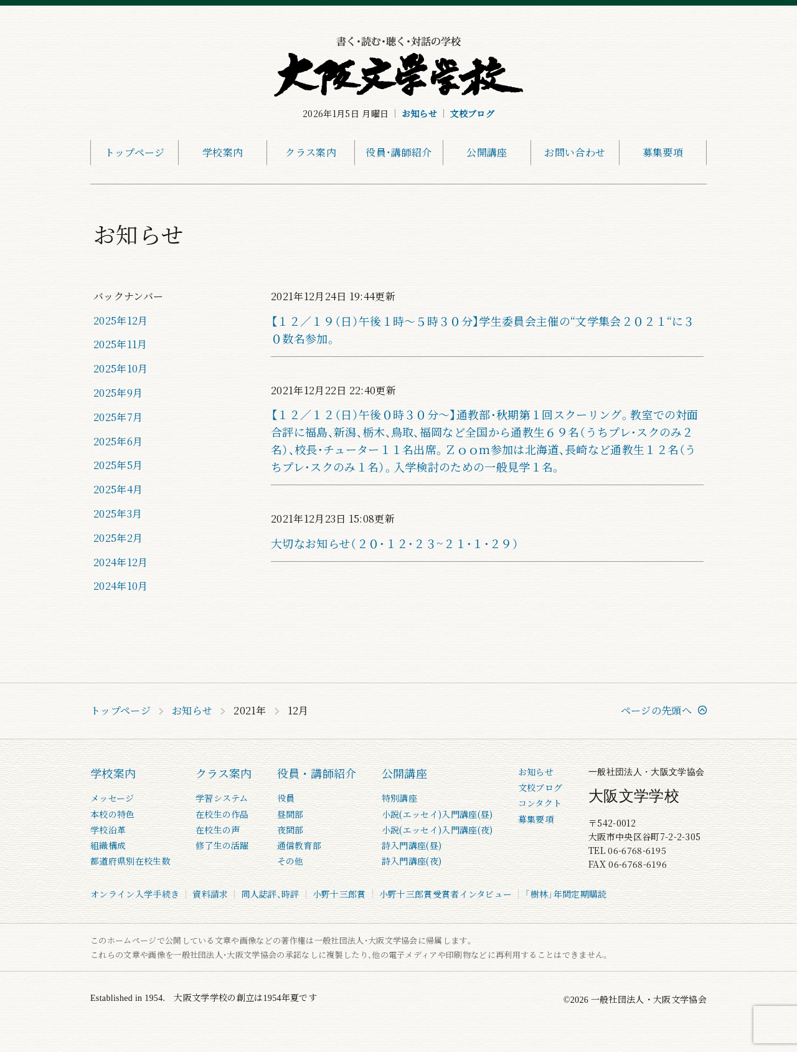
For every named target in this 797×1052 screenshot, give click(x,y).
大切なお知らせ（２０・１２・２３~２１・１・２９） (395, 543)
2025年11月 (120, 344)
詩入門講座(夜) (412, 861)
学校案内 (222, 152)
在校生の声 (218, 829)
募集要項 (663, 152)
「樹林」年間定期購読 (565, 893)
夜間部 (290, 829)
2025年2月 (118, 538)
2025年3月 (117, 513)
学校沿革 (108, 829)
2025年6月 (118, 441)
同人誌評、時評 (270, 893)
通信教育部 (299, 845)
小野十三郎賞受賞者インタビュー (445, 893)
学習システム (222, 798)
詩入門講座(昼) (412, 845)
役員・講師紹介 (398, 152)
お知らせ (419, 113)
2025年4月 (118, 489)
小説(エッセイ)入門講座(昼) (437, 814)
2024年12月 (120, 562)
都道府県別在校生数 (130, 861)
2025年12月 (120, 320)
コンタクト (540, 803)
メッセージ (112, 798)
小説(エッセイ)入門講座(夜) (437, 829)
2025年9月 (118, 393)
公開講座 (486, 152)
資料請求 (210, 893)
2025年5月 (118, 465)
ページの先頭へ (656, 710)
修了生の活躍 (222, 845)
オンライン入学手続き (134, 893)
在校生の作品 (222, 814)
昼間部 (290, 814)
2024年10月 (120, 586)
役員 (286, 798)
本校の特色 (112, 814)
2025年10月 (120, 368)
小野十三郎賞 (339, 893)
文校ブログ (472, 113)
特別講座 (399, 798)
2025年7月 (118, 417)
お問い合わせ (574, 152)
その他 (290, 861)
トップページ (135, 152)
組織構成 (108, 845)
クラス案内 (310, 152)
